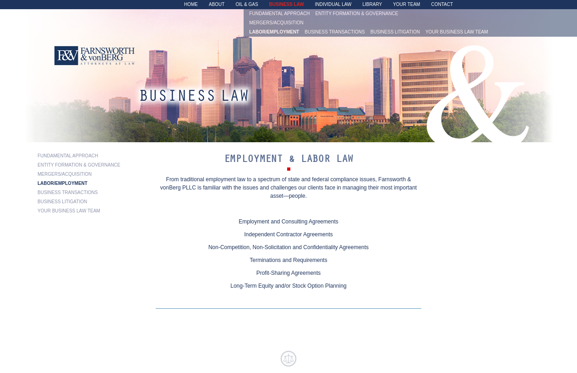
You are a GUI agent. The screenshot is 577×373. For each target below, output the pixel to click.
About (216, 4)
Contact (442, 4)
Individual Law (333, 4)
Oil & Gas (246, 4)
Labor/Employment (274, 32)
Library (372, 4)
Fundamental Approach (279, 13)
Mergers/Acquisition (276, 23)
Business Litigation (395, 32)
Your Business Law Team (456, 32)
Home (191, 4)
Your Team (406, 4)
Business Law (286, 4)
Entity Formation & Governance (357, 13)
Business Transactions (335, 32)
